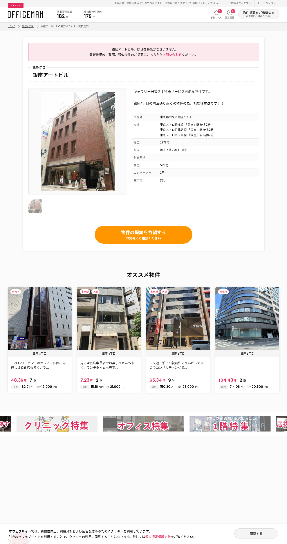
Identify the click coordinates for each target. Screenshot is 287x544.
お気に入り (216, 14)
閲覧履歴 (229, 14)
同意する (256, 533)
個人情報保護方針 (158, 536)
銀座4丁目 (28, 26)
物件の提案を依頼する (143, 234)
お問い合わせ (172, 54)
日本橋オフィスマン (239, 3)
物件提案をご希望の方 (259, 14)
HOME (11, 26)
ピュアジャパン (267, 3)
